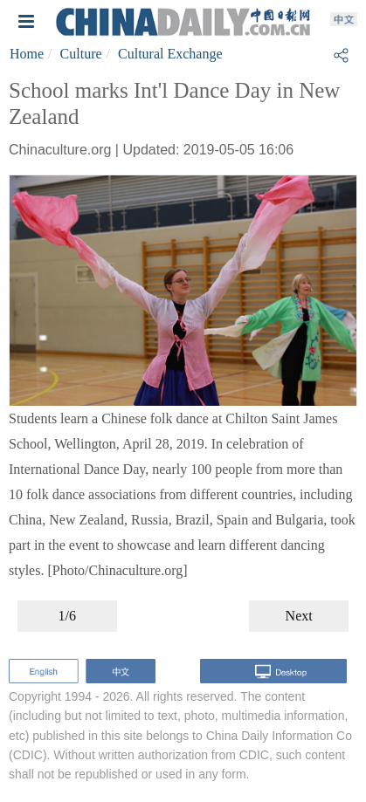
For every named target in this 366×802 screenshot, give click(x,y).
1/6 (67, 615)
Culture (81, 53)
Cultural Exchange (170, 53)
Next (299, 615)
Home (27, 53)
